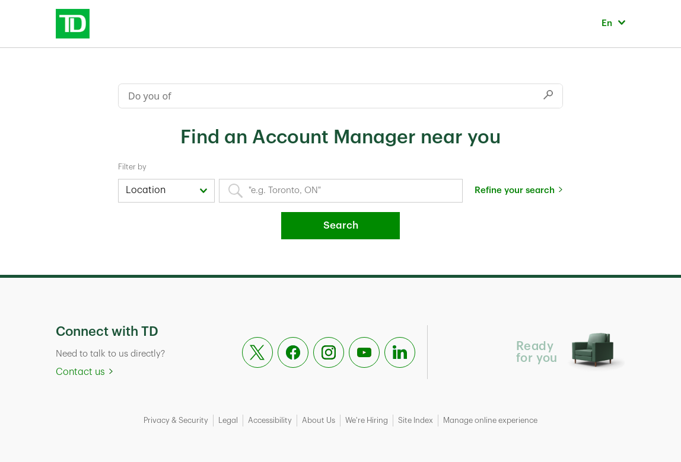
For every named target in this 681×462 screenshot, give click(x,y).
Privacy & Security (176, 420)
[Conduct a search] (326, 96)
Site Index (415, 420)
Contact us (80, 372)
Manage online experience (490, 420)
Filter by (132, 167)
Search (340, 225)
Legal (228, 420)
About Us (318, 420)
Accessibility (270, 420)
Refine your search (515, 190)
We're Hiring (366, 420)
